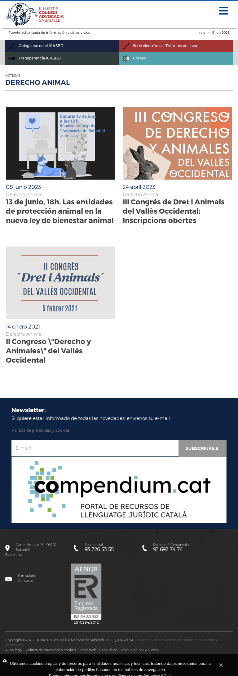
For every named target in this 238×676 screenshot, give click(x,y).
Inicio (200, 32)
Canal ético (108, 650)
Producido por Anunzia (140, 650)
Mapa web (87, 650)
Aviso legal (14, 650)
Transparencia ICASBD (34, 58)
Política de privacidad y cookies (40, 430)
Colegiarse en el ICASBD (36, 45)
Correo (134, 58)
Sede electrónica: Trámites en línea (160, 45)
